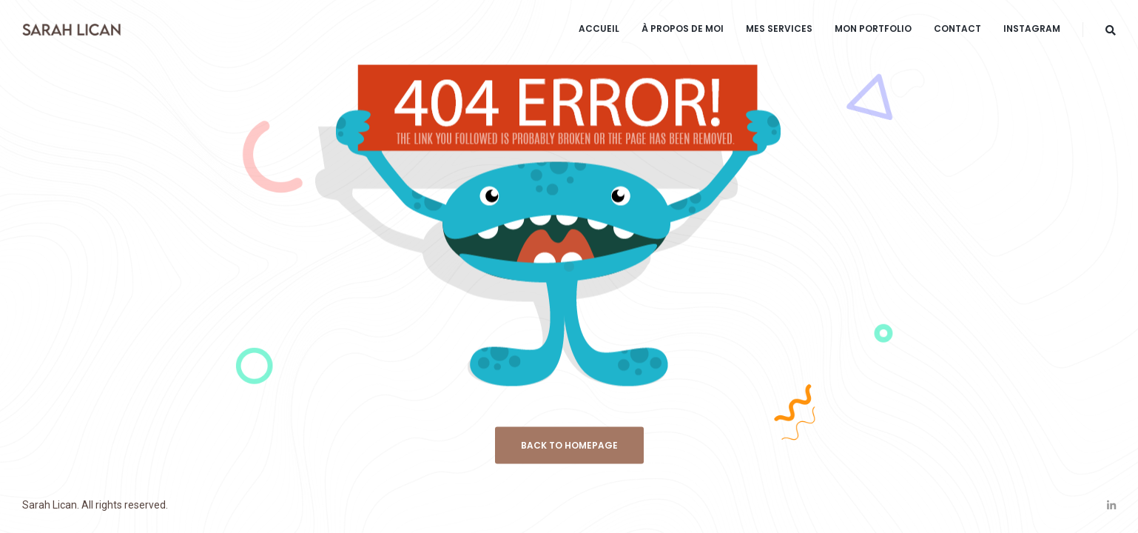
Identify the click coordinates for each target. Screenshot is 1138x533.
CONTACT (957, 28)
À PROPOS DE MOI (683, 28)
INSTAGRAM (1031, 28)
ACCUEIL (599, 28)
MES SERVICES (779, 28)
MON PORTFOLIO (873, 28)
